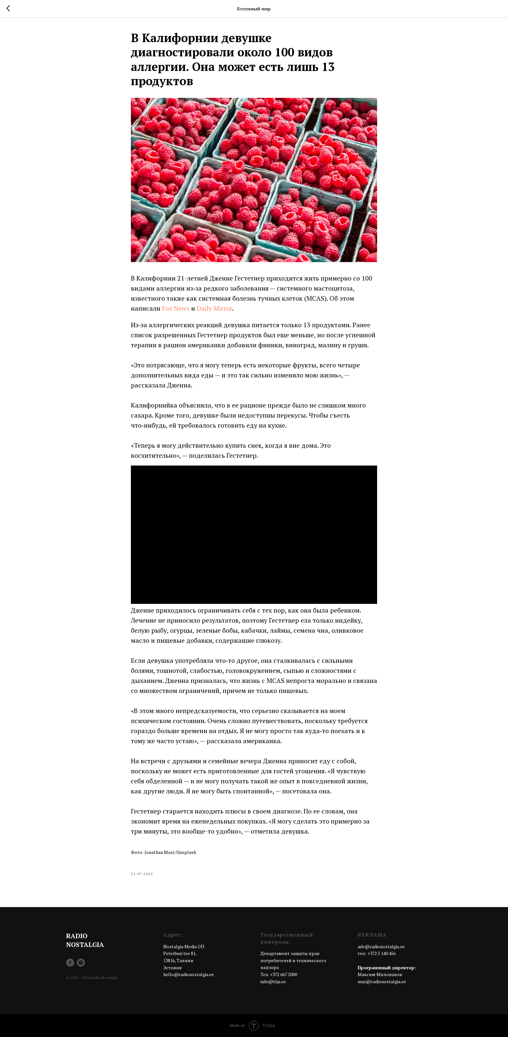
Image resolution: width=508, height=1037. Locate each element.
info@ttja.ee (273, 981)
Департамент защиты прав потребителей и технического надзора (293, 960)
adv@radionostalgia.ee (381, 946)
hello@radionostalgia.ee (188, 974)
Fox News (176, 308)
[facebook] (70, 963)
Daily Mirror (214, 308)
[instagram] (81, 963)
